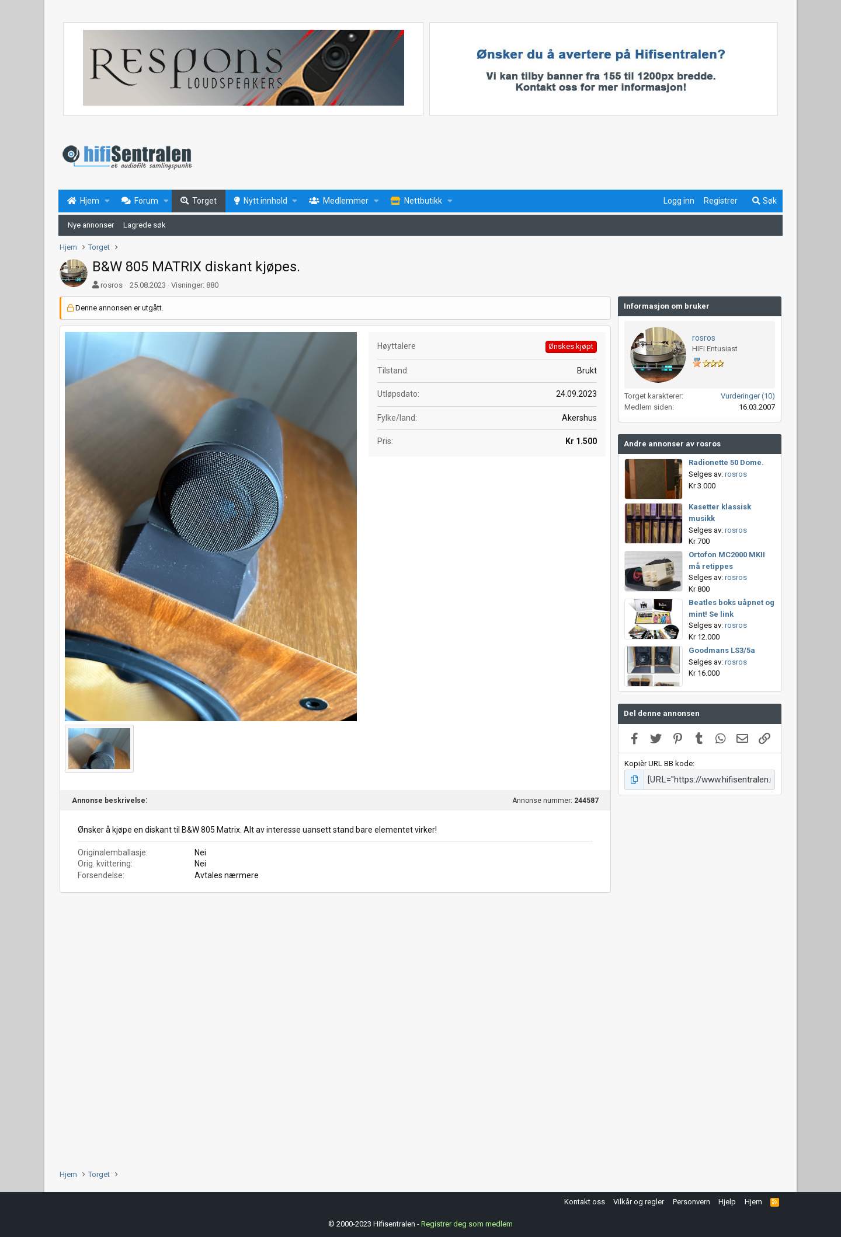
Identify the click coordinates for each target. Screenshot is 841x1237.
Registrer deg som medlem (467, 1222)
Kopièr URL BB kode (658, 763)
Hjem (753, 1200)
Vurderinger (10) (748, 396)
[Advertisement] (335, 986)
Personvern (691, 1200)
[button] (107, 201)
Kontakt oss (584, 1200)
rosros (111, 285)
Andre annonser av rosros (672, 443)
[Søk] (763, 201)
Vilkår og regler (638, 1200)
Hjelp (727, 1200)
